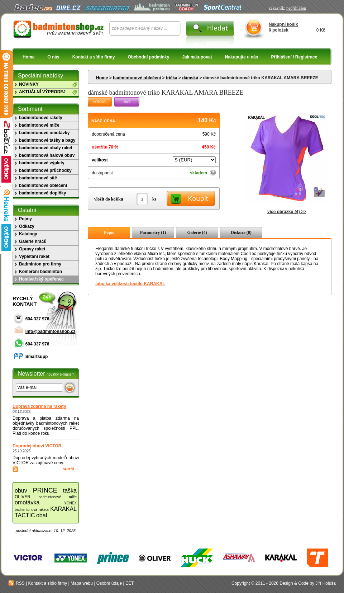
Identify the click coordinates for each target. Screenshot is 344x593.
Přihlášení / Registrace (294, 57)
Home (28, 57)
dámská (190, 77)
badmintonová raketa (32, 510)
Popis (109, 232)
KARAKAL (63, 509)
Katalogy (28, 233)
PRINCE (45, 490)
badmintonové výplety (41, 162)
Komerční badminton (40, 271)
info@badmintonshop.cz (50, 331)
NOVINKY (29, 84)
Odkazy (26, 226)
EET (129, 583)
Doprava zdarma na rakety (39, 406)
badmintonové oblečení (137, 77)
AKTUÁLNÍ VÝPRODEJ (42, 91)
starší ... (71, 468)
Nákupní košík (283, 24)
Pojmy (25, 218)
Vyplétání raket (34, 256)
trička (171, 77)
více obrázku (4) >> (286, 211)
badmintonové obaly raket (45, 147)
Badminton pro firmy (40, 264)
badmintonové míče (39, 125)
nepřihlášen (296, 8)
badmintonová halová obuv (47, 155)
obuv (21, 491)
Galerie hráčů (33, 241)
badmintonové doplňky (42, 193)
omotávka (27, 502)
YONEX (70, 503)
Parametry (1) (153, 232)
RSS (16, 583)
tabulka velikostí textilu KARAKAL (130, 283)
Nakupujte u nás (241, 57)
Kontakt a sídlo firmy (93, 57)
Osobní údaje (109, 583)
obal (41, 515)
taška (70, 491)
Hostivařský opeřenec (41, 279)
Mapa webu (82, 583)
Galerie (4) (197, 232)
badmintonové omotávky (44, 132)
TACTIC (25, 515)
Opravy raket (32, 248)
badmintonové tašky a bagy (47, 140)
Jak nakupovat (197, 57)
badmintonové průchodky (45, 170)
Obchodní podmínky (148, 57)
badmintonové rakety (40, 117)
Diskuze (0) (241, 232)
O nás (53, 57)
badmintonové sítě (38, 177)
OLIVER (22, 496)
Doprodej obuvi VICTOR (37, 445)
